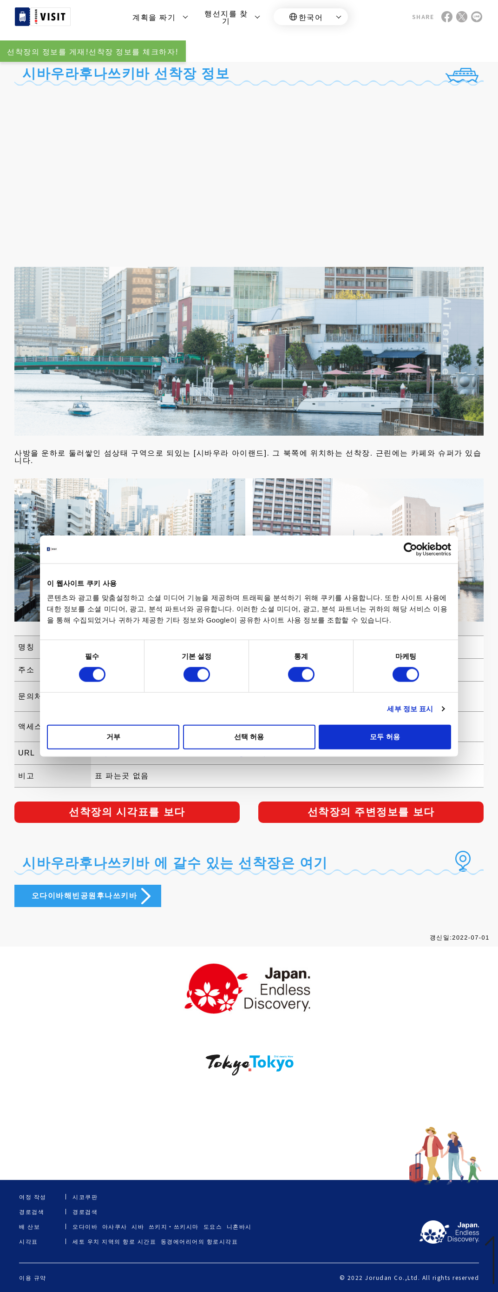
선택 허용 (249, 737)
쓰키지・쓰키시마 (174, 1226)
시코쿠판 (85, 1196)
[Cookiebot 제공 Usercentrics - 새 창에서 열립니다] (410, 549)
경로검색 (85, 1211)
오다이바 (85, 1226)
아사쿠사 (114, 1226)
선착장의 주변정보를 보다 (371, 812)
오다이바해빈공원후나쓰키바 (85, 896)
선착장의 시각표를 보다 (127, 812)
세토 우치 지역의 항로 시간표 (114, 1241)
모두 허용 (385, 737)
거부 (113, 737)
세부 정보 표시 (410, 708)
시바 (137, 1226)
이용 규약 (32, 1277)
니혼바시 (239, 1226)
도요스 (213, 1226)
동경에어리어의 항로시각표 (199, 1241)
